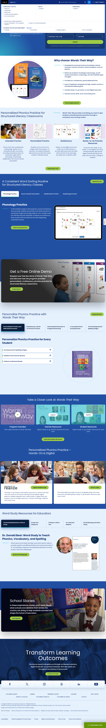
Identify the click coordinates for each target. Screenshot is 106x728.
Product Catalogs (22, 700)
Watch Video (95, 487)
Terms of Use (61, 722)
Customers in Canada (63, 700)
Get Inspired (16, 621)
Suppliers (73, 697)
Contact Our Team (53, 677)
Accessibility (4, 722)
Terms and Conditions (75, 722)
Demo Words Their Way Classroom (79, 713)
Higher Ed (12, 2)
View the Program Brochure (53, 439)
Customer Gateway (11, 697)
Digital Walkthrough (39, 487)
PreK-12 (5, 2)
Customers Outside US (42, 700)
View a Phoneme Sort (20, 228)
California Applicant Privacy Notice (21, 722)
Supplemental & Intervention (23, 12)
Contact (99, 7)
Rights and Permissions (48, 722)
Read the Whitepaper (20, 557)
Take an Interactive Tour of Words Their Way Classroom (25, 713)
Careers (32, 697)
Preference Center (53, 697)
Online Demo (16, 289)
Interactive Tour (53, 168)
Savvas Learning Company (7, 12)
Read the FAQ (97, 181)
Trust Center (94, 697)
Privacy (36, 722)
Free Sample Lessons (72, 103)
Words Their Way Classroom (39, 12)
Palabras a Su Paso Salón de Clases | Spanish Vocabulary (55, 713)
